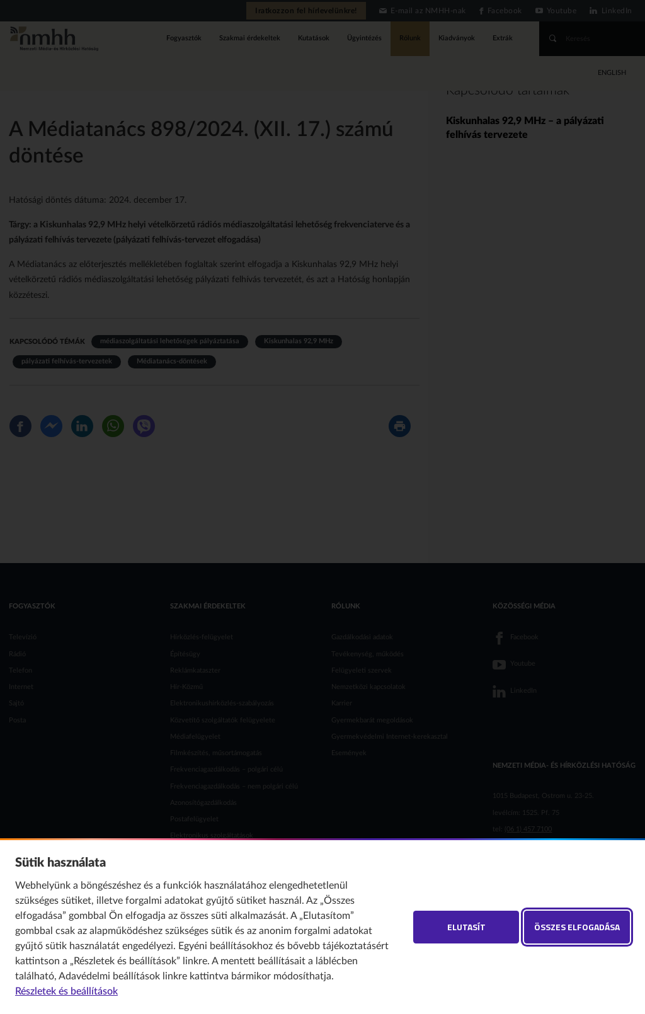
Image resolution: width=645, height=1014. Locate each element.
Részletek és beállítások (66, 991)
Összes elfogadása (577, 926)
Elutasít (466, 926)
